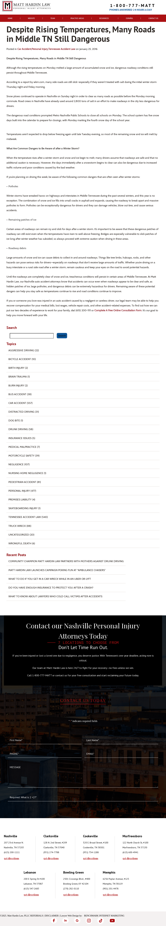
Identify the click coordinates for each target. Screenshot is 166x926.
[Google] (77, 920)
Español (129, 18)
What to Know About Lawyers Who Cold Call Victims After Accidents (55, 596)
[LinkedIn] (65, 920)
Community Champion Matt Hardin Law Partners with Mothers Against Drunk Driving (66, 561)
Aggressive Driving (21, 350)
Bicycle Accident (19, 359)
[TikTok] (100, 920)
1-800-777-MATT (132, 5)
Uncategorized (18, 534)
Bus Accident (17, 394)
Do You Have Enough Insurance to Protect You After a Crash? (50, 587)
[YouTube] (112, 920)
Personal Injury (40, 49)
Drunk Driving (18, 429)
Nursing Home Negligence (25, 473)
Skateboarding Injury (22, 508)
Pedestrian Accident (22, 482)
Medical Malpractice (22, 446)
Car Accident (24, 49)
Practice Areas (77, 18)
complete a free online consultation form (118, 310)
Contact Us (153, 18)
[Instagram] (89, 920)
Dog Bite (14, 420)
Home (10, 18)
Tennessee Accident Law (61, 49)
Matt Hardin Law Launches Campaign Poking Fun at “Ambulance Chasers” (57, 570)
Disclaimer (52, 916)
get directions (11, 858)
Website (31, 18)
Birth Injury (16, 367)
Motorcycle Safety (21, 455)
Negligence (16, 464)
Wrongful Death (19, 543)
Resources (104, 18)
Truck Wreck (17, 525)
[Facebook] (54, 920)
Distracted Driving (21, 411)
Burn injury (16, 385)
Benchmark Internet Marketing (104, 916)
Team (52, 18)
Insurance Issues (19, 438)
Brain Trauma (17, 376)
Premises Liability (19, 499)
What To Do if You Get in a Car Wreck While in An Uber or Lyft (49, 578)
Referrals (36, 916)
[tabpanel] (23, 847)
